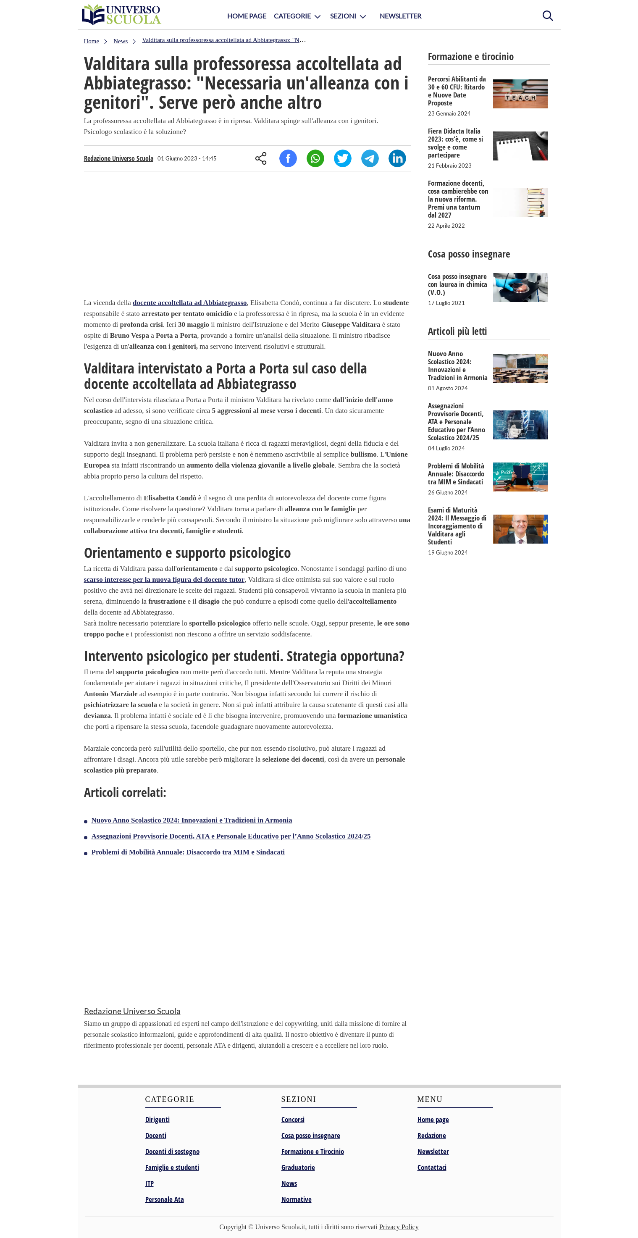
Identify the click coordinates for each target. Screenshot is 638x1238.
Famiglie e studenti (172, 1167)
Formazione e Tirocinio (312, 1151)
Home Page (246, 16)
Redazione (431, 1135)
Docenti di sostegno (172, 1151)
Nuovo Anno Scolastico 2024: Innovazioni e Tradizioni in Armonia (192, 820)
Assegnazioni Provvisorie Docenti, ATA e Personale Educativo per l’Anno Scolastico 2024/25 (231, 836)
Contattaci (431, 1167)
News (289, 1183)
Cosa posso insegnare (310, 1135)
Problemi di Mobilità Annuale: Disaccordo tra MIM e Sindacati (188, 852)
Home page (433, 1119)
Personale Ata (164, 1199)
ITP (149, 1183)
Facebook (288, 158)
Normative (296, 1199)
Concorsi (293, 1119)
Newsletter (400, 16)
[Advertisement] (247, 236)
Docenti (155, 1135)
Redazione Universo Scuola (118, 158)
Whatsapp (315, 158)
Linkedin (397, 158)
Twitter (343, 158)
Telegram (370, 158)
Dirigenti (157, 1119)
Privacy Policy (399, 1226)
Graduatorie (298, 1167)
